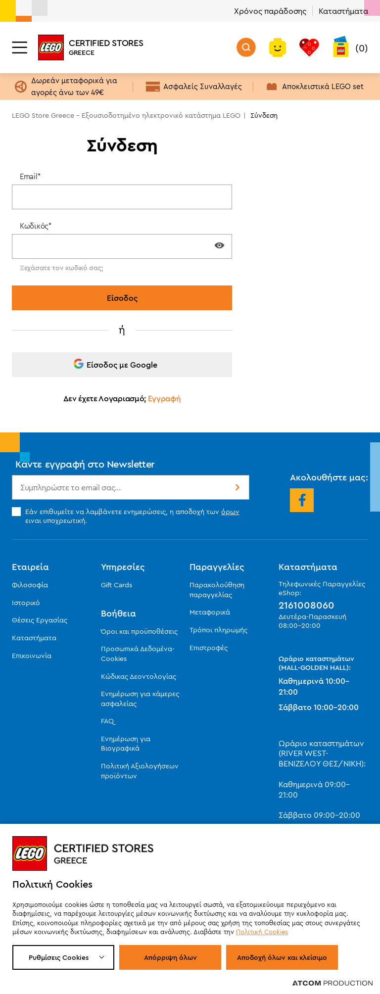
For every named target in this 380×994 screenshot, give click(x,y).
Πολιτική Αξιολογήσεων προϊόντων (140, 770)
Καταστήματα (343, 11)
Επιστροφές (209, 647)
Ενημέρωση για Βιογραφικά (125, 743)
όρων (230, 511)
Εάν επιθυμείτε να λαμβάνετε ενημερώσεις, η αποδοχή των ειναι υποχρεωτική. (125, 516)
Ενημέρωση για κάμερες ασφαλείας (140, 698)
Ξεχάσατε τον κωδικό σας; (61, 267)
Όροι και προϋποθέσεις (139, 631)
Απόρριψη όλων (170, 957)
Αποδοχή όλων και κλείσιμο (282, 957)
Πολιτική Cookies (262, 932)
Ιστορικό (26, 602)
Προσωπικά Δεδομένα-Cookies (138, 653)
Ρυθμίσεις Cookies (59, 957)
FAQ (107, 720)
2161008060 (306, 605)
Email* (30, 176)
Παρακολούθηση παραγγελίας (217, 589)
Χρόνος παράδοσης (270, 11)
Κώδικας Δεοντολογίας (138, 676)
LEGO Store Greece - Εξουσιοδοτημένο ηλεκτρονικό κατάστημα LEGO (126, 115)
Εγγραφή (164, 398)
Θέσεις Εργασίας (39, 619)
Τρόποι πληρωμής (218, 629)
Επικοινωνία (31, 655)
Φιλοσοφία (30, 584)
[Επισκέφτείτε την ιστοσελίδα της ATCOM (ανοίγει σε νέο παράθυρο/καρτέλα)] (332, 983)
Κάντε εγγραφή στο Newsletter (85, 464)
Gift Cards (116, 584)
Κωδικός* (35, 226)
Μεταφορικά (210, 612)
